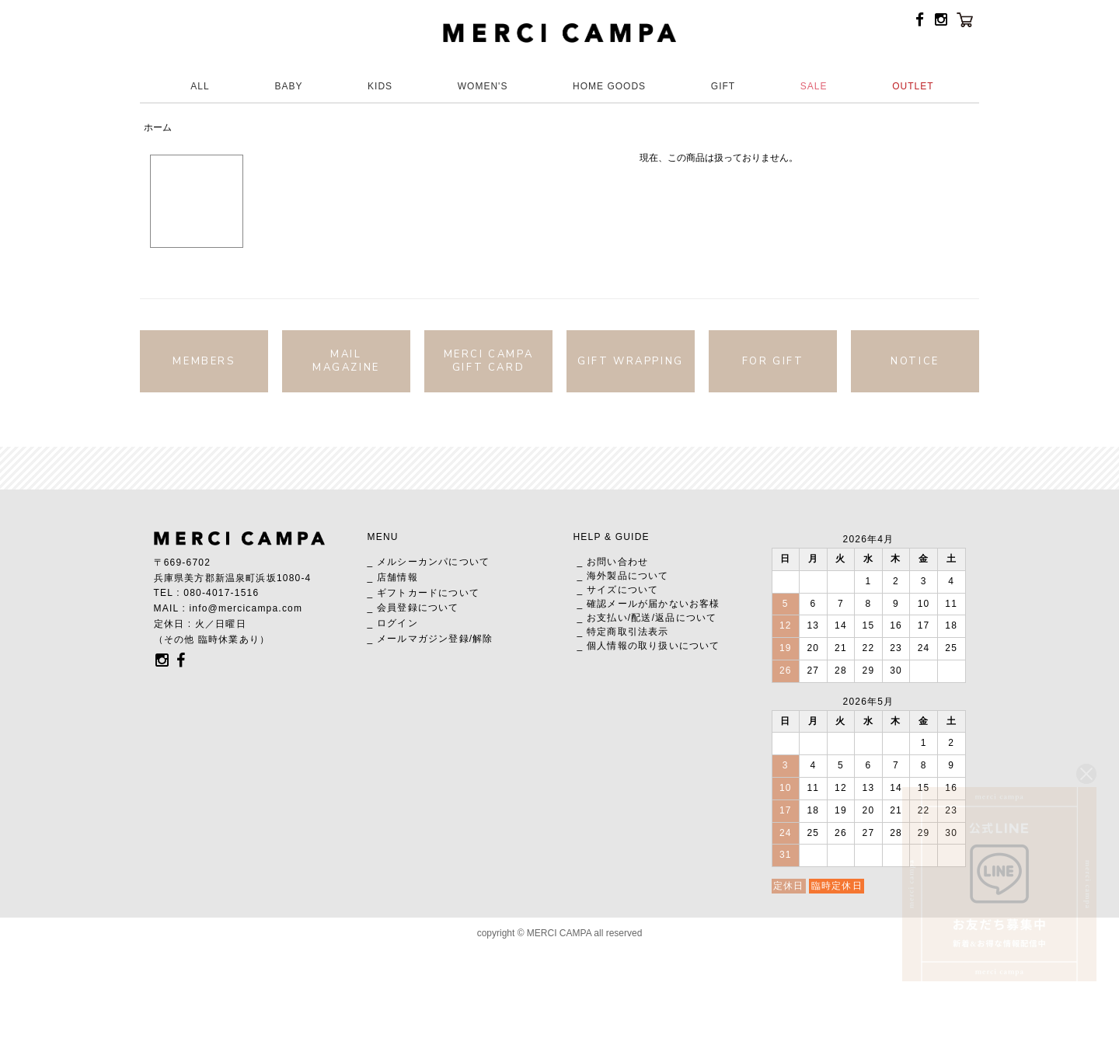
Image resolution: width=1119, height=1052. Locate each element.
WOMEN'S (483, 86)
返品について (685, 617)
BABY (288, 86)
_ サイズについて (618, 589)
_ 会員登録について (413, 607)
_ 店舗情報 (393, 577)
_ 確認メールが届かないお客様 (648, 603)
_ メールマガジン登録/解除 (430, 638)
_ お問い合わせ (613, 561)
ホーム (158, 127)
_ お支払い (602, 617)
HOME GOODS (609, 86)
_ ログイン (393, 623)
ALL (199, 86)
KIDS (380, 86)
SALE (814, 86)
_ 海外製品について (623, 575)
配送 (641, 617)
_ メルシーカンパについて (429, 561)
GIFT (723, 86)
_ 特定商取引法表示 (623, 631)
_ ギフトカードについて (423, 592)
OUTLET (912, 86)
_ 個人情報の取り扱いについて (648, 645)
